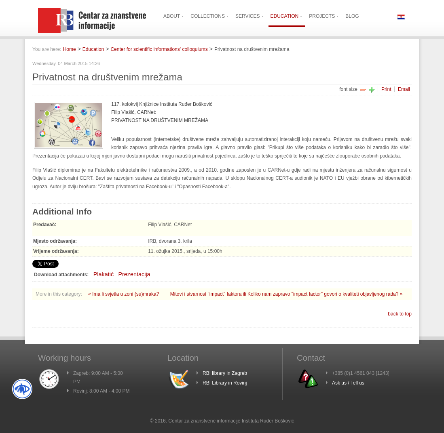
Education (93, 49)
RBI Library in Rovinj (225, 383)
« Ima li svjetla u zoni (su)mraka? (124, 294)
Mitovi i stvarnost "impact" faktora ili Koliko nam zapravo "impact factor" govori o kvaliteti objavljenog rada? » (286, 294)
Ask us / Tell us (348, 383)
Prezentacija (134, 274)
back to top (400, 314)
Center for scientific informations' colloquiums (158, 49)
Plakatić (103, 274)
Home (69, 49)
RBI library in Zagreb (225, 373)
